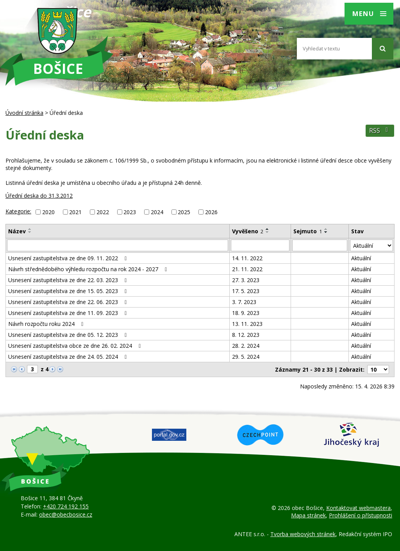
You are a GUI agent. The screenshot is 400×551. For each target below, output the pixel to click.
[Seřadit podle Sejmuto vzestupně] (326, 229)
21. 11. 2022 (247, 269)
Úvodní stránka (24, 112)
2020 (48, 212)
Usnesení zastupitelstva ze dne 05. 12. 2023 (68, 334)
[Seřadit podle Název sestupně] (30, 232)
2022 (102, 212)
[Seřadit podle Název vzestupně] (30, 229)
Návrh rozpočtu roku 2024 (47, 323)
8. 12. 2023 (245, 334)
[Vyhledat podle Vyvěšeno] (260, 245)
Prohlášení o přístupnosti (360, 515)
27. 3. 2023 (245, 280)
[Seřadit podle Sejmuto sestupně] (326, 232)
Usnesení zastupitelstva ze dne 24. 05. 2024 (68, 356)
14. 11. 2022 (247, 258)
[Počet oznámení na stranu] (378, 369)
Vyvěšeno (247, 231)
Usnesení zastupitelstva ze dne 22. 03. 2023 (68, 280)
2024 (157, 212)
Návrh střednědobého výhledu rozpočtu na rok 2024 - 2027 (89, 269)
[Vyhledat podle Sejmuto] (319, 245)
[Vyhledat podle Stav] (371, 245)
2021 (75, 212)
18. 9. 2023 (245, 313)
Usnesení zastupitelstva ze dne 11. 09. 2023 (68, 313)
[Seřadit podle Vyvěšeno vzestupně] (267, 229)
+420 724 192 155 (66, 506)
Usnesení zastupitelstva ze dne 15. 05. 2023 (68, 291)
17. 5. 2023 (245, 291)
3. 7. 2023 (244, 302)
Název (17, 231)
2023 (129, 212)
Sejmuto (307, 231)
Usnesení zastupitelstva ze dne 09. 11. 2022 (68, 258)
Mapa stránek (308, 515)
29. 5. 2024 (245, 356)
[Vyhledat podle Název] (117, 245)
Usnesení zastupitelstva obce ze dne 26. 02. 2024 (75, 345)
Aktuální (361, 258)
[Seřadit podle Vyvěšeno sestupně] (267, 232)
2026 (211, 212)
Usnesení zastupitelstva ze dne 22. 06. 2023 (68, 302)
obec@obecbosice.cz (65, 514)
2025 (184, 212)
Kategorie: (18, 211)
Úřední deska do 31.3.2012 (39, 195)
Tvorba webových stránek (303, 534)
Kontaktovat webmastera (358, 508)
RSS (380, 131)
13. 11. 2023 (247, 323)
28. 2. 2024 (245, 345)
